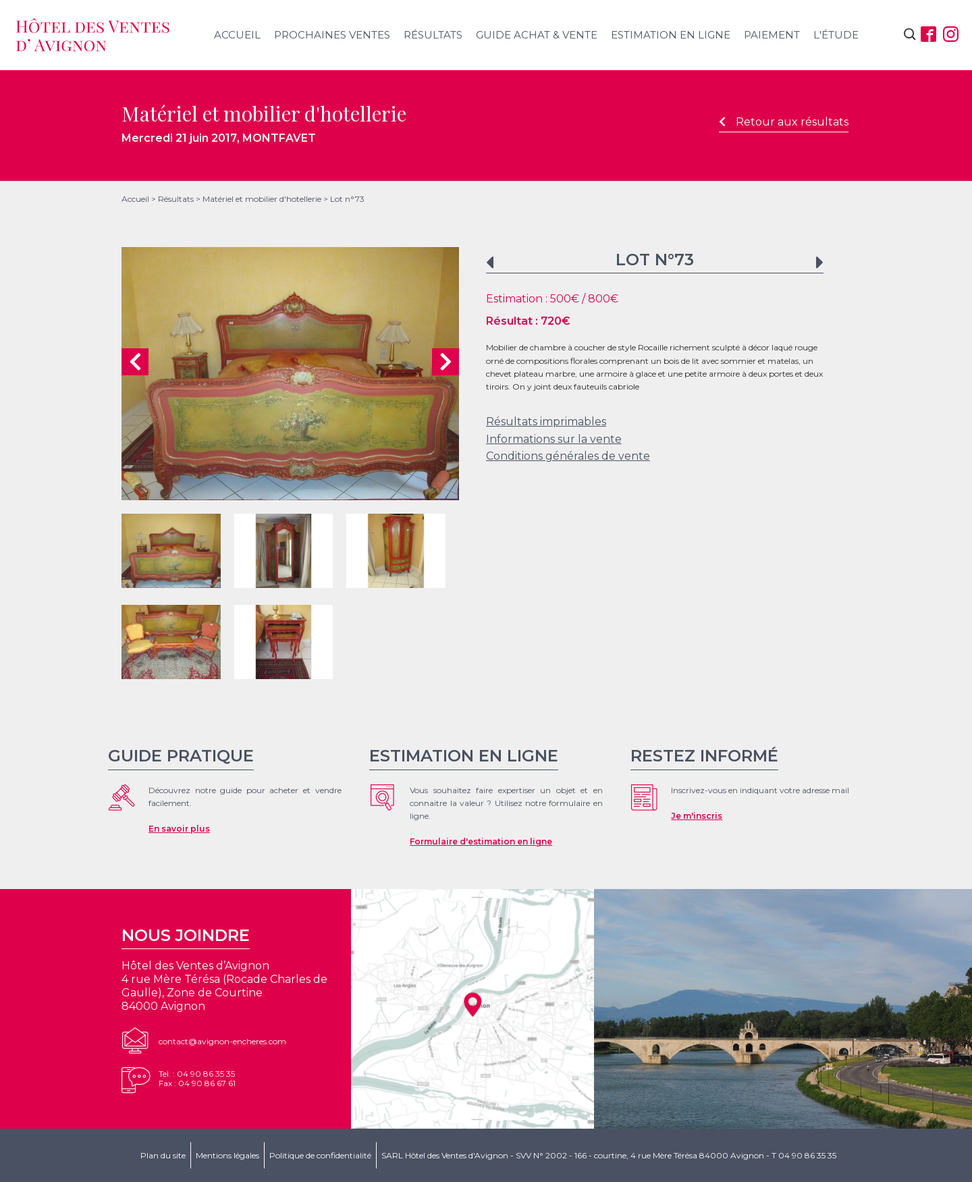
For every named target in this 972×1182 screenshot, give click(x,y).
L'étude (836, 34)
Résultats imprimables (546, 421)
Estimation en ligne (670, 34)
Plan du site (163, 1155)
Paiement (772, 34)
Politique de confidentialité (320, 1155)
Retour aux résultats (783, 121)
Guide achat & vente (536, 34)
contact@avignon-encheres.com (222, 1041)
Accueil (237, 34)
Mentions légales (227, 1155)
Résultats (433, 34)
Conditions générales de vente (568, 456)
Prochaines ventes (332, 34)
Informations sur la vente (554, 439)
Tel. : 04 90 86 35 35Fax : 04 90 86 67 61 (197, 1078)
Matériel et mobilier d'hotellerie (261, 199)
